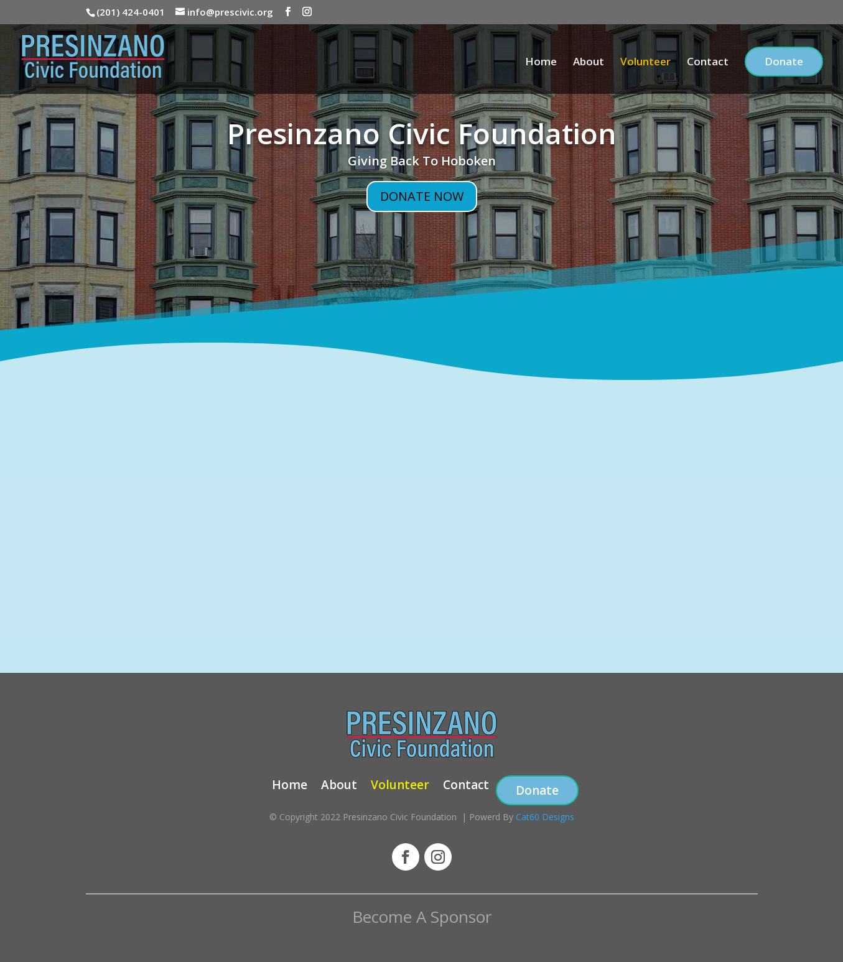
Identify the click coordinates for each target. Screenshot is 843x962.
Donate (784, 61)
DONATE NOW (421, 196)
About (588, 62)
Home (541, 62)
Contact (708, 62)
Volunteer (645, 62)
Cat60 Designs (545, 817)
